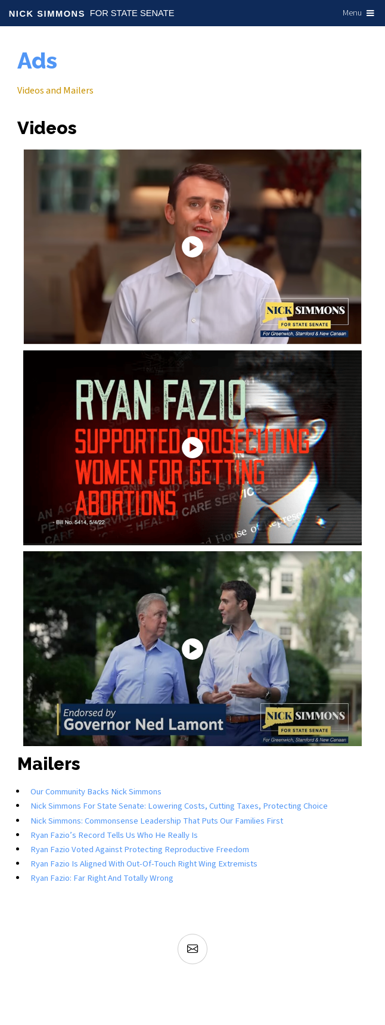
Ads (37, 61)
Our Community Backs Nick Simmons (96, 791)
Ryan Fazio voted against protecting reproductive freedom (139, 849)
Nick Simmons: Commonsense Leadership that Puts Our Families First (156, 821)
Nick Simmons (47, 13)
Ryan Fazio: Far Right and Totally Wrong (101, 878)
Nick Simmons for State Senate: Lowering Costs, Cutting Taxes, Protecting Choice (179, 806)
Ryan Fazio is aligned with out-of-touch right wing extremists (143, 864)
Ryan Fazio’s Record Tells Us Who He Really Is (114, 835)
